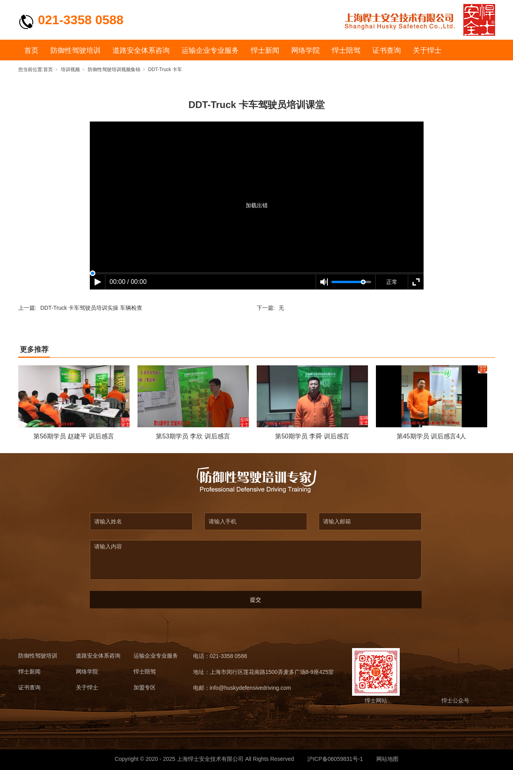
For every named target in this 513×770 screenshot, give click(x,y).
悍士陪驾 (346, 50)
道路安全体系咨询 (141, 50)
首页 (31, 50)
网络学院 (305, 50)
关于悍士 (427, 50)
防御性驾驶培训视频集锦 (114, 69)
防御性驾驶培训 (75, 50)
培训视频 (70, 69)
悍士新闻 (265, 50)
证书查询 (386, 50)
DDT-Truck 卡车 (165, 69)
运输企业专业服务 (210, 50)
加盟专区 (145, 688)
